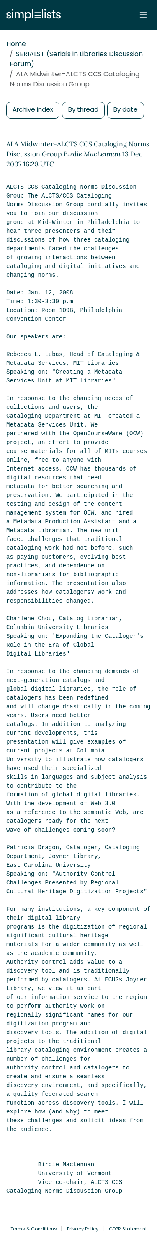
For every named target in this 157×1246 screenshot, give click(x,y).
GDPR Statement (128, 1228)
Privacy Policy (82, 1228)
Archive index (33, 109)
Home (16, 44)
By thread (83, 109)
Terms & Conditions (33, 1228)
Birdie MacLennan (92, 154)
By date (125, 109)
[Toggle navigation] (143, 14)
